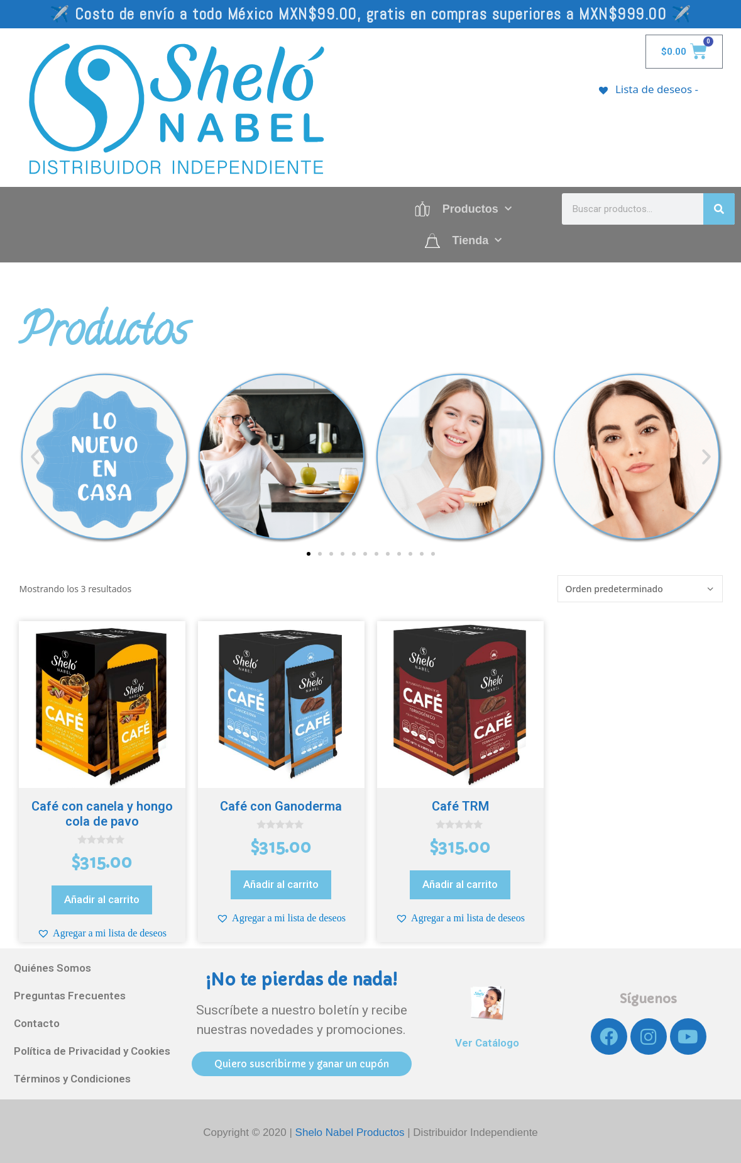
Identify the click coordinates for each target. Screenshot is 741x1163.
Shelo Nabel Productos (351, 1132)
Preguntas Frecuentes (70, 996)
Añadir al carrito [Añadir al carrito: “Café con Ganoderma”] (281, 884)
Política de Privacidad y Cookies (92, 1051)
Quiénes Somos (52, 968)
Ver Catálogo (487, 1043)
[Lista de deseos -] (648, 89)
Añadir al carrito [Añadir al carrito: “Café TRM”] (460, 884)
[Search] (719, 209)
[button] (35, 457)
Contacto (37, 1024)
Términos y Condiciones (72, 1079)
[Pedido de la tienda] (640, 588)
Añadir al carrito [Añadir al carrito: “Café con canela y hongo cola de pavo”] (102, 899)
